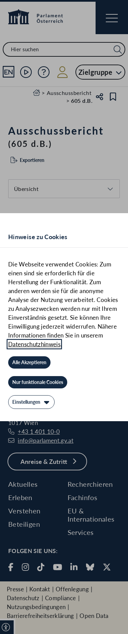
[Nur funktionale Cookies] (37, 382)
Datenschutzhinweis (34, 344)
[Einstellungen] (31, 402)
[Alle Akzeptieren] (29, 362)
